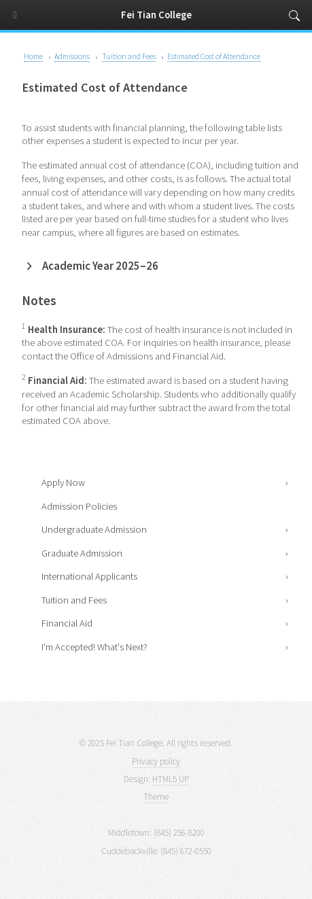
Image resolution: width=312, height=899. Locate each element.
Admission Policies (79, 506)
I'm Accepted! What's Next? (94, 647)
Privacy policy (156, 761)
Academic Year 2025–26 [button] (100, 266)
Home (33, 56)
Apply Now (63, 482)
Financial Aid (66, 623)
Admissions (72, 56)
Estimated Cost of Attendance (213, 56)
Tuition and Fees (74, 600)
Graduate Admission (81, 553)
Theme (156, 797)
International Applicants (89, 576)
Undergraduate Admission (94, 529)
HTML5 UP (170, 779)
